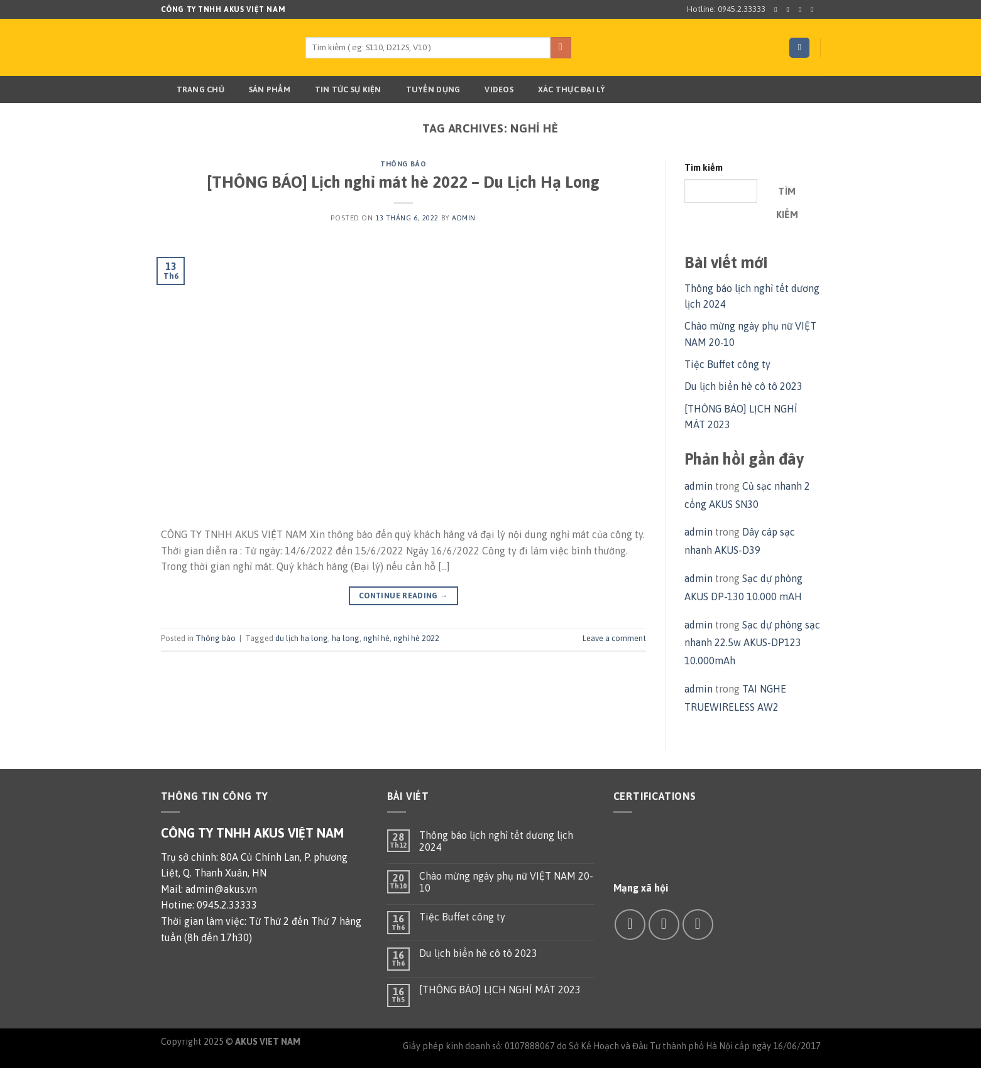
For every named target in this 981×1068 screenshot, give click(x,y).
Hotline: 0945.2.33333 (726, 9)
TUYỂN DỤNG (425, 90)
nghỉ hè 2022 (416, 638)
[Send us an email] (814, 9)
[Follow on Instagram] (790, 9)
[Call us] (697, 924)
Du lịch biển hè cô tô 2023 (743, 386)
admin (464, 218)
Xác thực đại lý (564, 90)
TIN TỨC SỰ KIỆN (340, 90)
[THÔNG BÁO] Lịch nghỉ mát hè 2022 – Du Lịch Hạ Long (403, 182)
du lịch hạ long (301, 638)
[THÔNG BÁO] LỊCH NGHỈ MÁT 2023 (500, 989)
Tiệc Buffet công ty (727, 364)
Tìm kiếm (703, 168)
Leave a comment (614, 638)
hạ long (345, 638)
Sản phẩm (261, 90)
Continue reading (403, 596)
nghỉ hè (376, 638)
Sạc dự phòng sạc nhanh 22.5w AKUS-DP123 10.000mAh (752, 643)
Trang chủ (192, 90)
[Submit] (561, 47)
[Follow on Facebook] (778, 9)
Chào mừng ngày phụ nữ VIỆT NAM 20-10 (506, 881)
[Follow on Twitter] (802, 9)
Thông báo (403, 164)
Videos (491, 90)
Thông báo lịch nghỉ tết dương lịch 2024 (496, 841)
